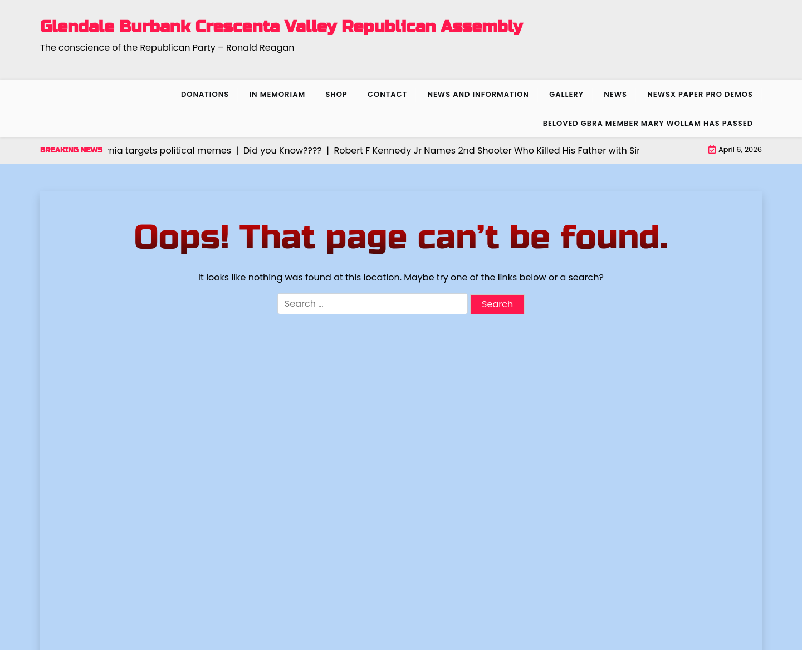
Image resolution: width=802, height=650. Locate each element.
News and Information (478, 94)
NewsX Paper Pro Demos (700, 94)
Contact (387, 94)
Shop (336, 94)
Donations (205, 94)
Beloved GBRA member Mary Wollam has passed (648, 123)
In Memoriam (277, 94)
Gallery (566, 94)
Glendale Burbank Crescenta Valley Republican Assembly (281, 27)
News (615, 94)
